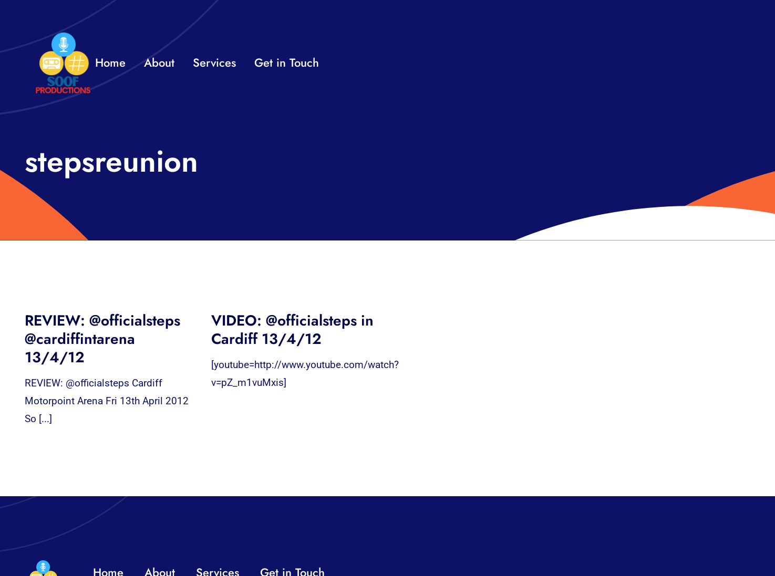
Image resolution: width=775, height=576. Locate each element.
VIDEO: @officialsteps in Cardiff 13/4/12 (292, 330)
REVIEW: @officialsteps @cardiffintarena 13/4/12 (102, 339)
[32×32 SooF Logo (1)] (63, 36)
